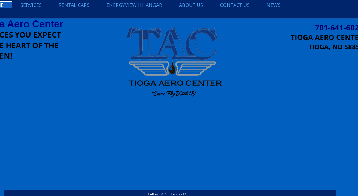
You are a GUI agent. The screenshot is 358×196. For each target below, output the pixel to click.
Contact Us (235, 5)
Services (31, 5)
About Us (191, 5)
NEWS (274, 5)
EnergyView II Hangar (134, 5)
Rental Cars (74, 5)
